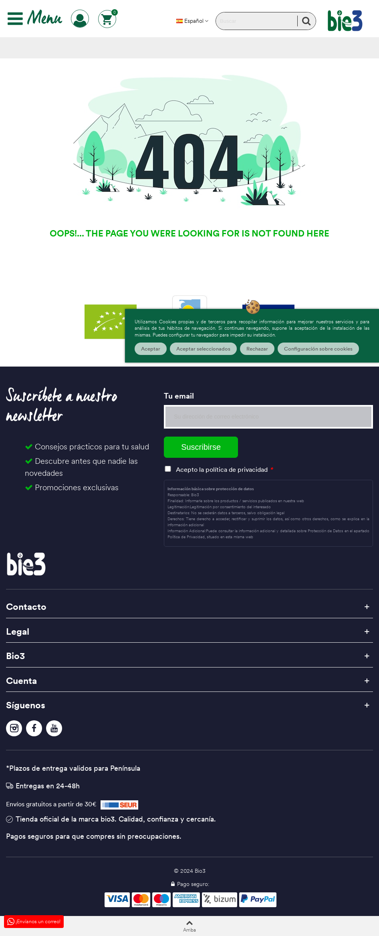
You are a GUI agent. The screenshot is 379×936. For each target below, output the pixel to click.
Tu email (179, 396)
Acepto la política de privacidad (222, 469)
